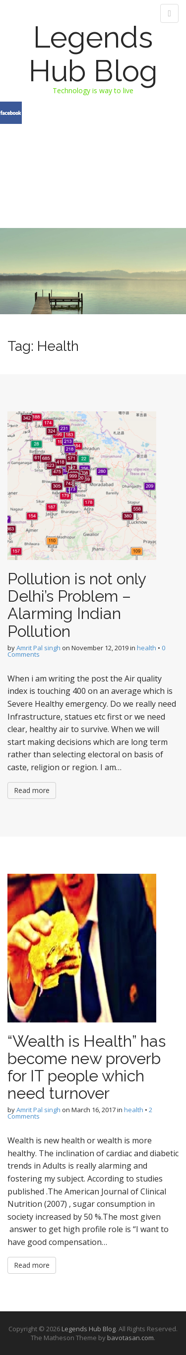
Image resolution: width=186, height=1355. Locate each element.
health (146, 647)
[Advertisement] (93, 154)
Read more (32, 790)
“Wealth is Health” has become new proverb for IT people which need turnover (86, 1067)
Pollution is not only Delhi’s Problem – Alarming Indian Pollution (76, 604)
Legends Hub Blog (93, 54)
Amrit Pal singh (38, 647)
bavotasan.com (130, 1337)
